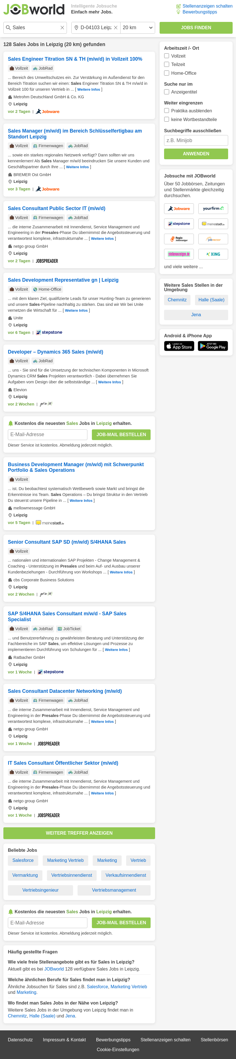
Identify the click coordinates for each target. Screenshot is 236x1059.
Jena (70, 1016)
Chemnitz (17, 1016)
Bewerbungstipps (200, 12)
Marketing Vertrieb (65, 860)
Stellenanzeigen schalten (208, 6)
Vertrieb (138, 860)
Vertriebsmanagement (114, 890)
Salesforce (23, 860)
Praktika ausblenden (191, 110)
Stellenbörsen (214, 1039)
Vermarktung (25, 875)
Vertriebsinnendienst (71, 875)
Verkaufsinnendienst (126, 875)
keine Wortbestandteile (194, 119)
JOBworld (54, 969)
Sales (19, 44)
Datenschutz (20, 1039)
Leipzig (54, 44)
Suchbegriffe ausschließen (192, 130)
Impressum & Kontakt (64, 1039)
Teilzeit (178, 64)
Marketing (107, 860)
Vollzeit (178, 56)
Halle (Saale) (42, 1016)
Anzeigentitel (184, 92)
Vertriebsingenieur (40, 890)
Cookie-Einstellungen (118, 1049)
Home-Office (184, 73)
